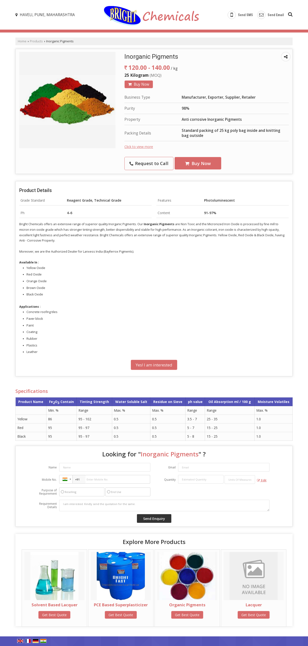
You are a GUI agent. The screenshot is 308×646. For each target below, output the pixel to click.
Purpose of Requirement (48, 492)
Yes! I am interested (154, 365)
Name (53, 467)
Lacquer (254, 605)
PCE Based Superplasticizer (121, 605)
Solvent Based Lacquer (54, 605)
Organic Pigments (187, 605)
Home (22, 41)
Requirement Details (48, 505)
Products (36, 41)
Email (172, 467)
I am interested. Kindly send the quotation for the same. (164, 505)
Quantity (170, 480)
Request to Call (148, 163)
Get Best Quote (54, 615)
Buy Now (138, 84)
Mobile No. (49, 480)
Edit (262, 480)
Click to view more (138, 146)
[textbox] (240, 479)
